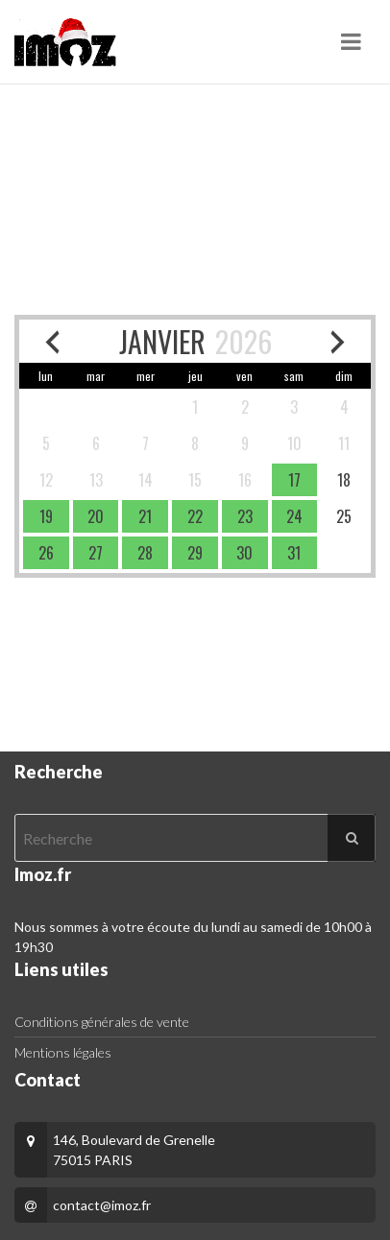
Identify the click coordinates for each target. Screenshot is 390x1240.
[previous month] (52, 341)
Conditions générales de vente (101, 1021)
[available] (295, 480)
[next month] (338, 341)
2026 (243, 341)
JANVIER (162, 341)
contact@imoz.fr (102, 1205)
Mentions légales (62, 1052)
